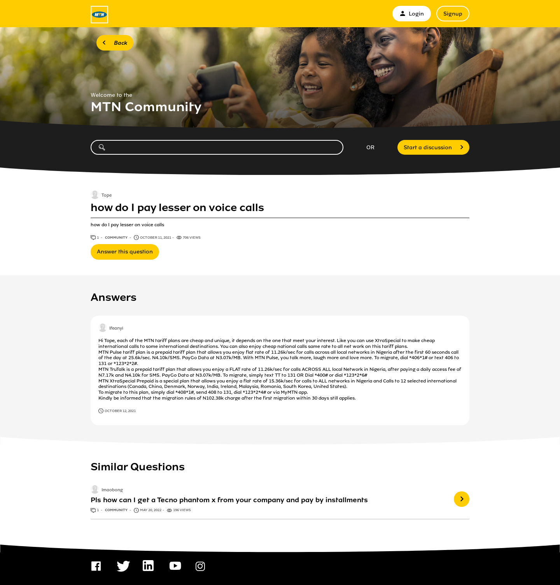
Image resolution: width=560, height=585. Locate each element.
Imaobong (112, 490)
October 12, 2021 (120, 411)
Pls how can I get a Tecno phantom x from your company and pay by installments (229, 500)
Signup (452, 13)
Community (116, 237)
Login (411, 13)
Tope (107, 196)
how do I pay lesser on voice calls (177, 208)
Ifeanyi (116, 329)
